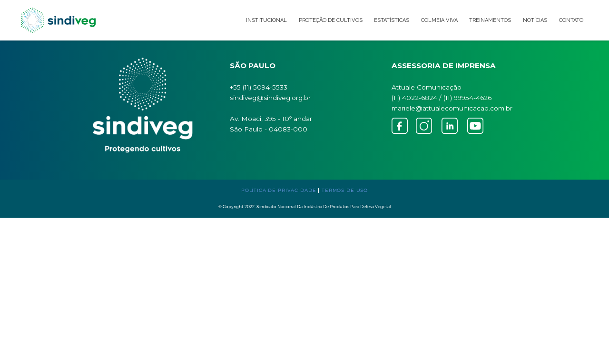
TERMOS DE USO (345, 190)
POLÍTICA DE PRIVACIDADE (278, 190)
